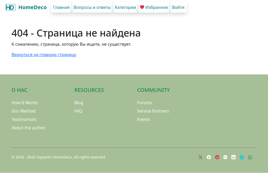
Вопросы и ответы (92, 7)
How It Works (25, 102)
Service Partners (153, 111)
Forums (144, 102)
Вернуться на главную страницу (44, 54)
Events (143, 119)
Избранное (154, 7)
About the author (28, 128)
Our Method (24, 111)
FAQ (78, 111)
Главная (61, 7)
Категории (125, 7)
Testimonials (24, 119)
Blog (78, 102)
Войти (178, 7)
